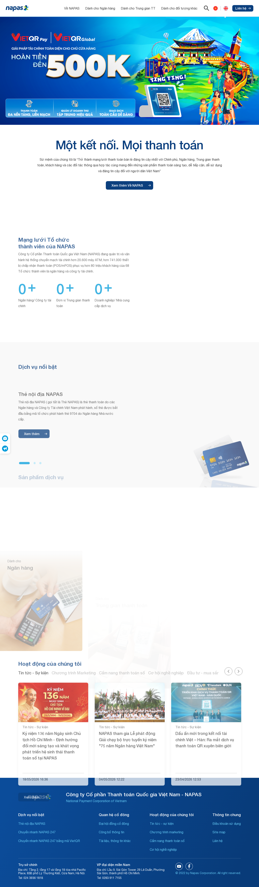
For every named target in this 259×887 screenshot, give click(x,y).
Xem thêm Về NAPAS (131, 185)
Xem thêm (35, 515)
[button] (24, 545)
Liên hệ (243, 8)
